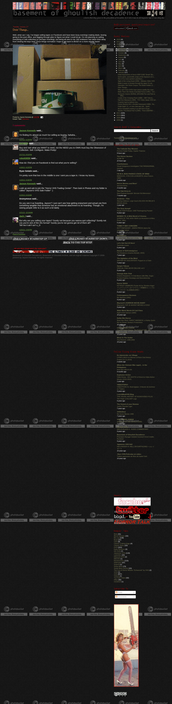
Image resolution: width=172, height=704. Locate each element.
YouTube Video (120, 578)
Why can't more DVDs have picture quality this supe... (136, 90)
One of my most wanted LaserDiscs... (131, 79)
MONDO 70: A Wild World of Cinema (131, 216)
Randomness (119, 561)
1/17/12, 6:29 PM (25, 140)
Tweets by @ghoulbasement (125, 138)
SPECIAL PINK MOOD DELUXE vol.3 (131, 268)
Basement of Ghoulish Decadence (131, 435)
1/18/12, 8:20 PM (25, 167)
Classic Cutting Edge (122, 543)
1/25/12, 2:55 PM (25, 230)
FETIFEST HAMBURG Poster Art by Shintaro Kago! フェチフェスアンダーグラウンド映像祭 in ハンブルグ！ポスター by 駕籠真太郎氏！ (136, 288)
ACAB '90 (120, 158)
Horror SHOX (122, 283)
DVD (116, 547)
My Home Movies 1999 (125, 414)
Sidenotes (25, 119)
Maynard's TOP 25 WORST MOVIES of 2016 (133, 305)
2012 (119, 46)
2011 (119, 113)
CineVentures (122, 164)
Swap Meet (118, 566)
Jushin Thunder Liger (124, 406)
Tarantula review (123, 245)
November (122, 51)
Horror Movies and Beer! (127, 183)
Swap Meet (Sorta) (121, 568)
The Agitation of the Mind (127, 258)
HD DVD (117, 551)
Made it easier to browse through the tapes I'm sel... (136, 83)
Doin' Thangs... (20, 30)
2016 (119, 39)
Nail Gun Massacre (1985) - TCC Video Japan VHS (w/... (137, 100)
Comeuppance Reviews (126, 295)
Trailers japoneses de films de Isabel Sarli (132, 456)
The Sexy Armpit (124, 208)
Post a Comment (19, 234)
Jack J (22, 216)
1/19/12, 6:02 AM (25, 195)
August (121, 57)
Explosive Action (124, 375)
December (122, 49)
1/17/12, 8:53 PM (25, 154)
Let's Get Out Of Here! (126, 243)
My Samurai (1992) (124, 297)
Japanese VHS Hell (125, 444)
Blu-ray (116, 538)
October (121, 53)
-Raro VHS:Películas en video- (129, 454)
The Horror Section (125, 156)
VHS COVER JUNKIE (125, 419)
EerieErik (23, 143)
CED (116, 542)
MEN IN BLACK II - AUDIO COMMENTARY (133, 429)
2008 (119, 120)
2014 (119, 42)
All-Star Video (122, 427)
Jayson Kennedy (27, 130)
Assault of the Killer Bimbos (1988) (129, 421)
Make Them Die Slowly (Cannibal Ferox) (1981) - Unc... (137, 92)
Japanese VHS (119, 553)
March (120, 68)
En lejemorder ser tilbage (127, 355)
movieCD (117, 582)
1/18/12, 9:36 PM (25, 180)
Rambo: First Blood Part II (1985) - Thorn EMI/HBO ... (136, 111)
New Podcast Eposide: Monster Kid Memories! (134, 193)
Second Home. (122, 186)
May (120, 64)
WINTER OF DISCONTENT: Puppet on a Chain (134, 260)
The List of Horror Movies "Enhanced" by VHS (131, 570)
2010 (119, 115)
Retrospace (121, 236)
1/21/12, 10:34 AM (26, 212)
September (122, 55)
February (121, 70)
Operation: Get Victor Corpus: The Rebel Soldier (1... (136, 85)
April (120, 66)
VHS (115, 574)
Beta (115, 534)
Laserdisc (117, 555)
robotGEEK (25, 158)
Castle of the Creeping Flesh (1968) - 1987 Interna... (136, 98)
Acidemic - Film (123, 199)
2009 (119, 118)
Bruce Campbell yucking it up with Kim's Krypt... (134, 108)
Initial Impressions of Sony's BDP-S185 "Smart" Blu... (136, 74)
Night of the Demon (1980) (126, 313)
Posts (119, 592)
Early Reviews (119, 549)
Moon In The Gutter (125, 338)
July (120, 59)
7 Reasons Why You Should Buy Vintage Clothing (135, 238)
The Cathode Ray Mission (127, 149)
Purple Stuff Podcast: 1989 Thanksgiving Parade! (135, 211)
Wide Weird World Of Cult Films (130, 310)
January (121, 72)
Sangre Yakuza (123, 266)
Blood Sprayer (119, 536)
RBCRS (117, 559)
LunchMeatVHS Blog (125, 394)
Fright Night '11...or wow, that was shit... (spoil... (134, 106)
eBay (116, 580)
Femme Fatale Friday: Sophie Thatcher (131, 151)
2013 (119, 44)
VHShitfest (121, 412)
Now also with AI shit (124, 369)
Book (116, 540)
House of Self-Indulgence (127, 251)
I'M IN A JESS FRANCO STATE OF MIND (133, 174)
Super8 (117, 564)
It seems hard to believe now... (128, 102)
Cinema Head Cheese (125, 328)
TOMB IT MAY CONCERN (127, 226)
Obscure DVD (119, 557)
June (120, 62)
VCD (116, 572)
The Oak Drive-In (124, 191)
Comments (121, 597)
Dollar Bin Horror (124, 318)
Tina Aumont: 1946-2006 (126, 340)
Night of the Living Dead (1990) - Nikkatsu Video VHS (136, 81)
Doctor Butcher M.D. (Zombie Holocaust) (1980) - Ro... (136, 104)
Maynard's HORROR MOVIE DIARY (131, 303)
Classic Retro (119, 545)
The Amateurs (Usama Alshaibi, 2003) (130, 253)
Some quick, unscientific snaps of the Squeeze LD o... (136, 77)
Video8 (116, 576)
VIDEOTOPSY (122, 385)
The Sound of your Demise (128, 404)
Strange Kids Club (124, 273)
